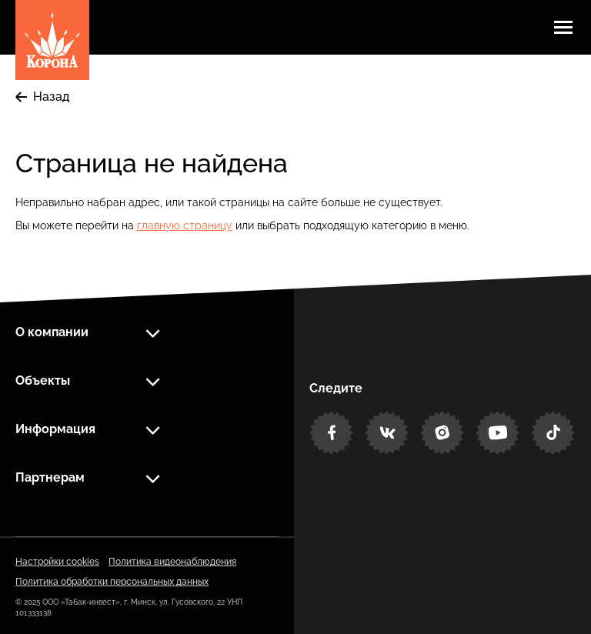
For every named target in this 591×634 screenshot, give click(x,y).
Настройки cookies (57, 561)
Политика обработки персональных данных (112, 581)
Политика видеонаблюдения (172, 561)
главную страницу (184, 225)
